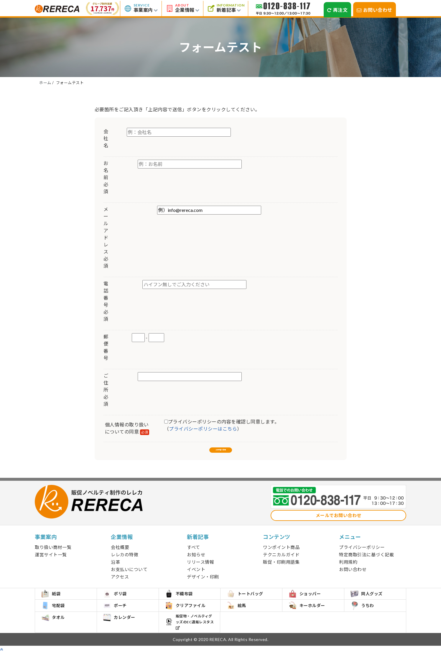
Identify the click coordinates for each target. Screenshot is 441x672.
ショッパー (308, 603)
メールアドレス (105, 237)
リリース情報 (200, 568)
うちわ (366, 621)
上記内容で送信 (220, 452)
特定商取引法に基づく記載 (366, 561)
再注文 (337, 10)
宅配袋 (57, 621)
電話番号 (105, 301)
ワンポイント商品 (281, 553)
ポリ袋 (119, 603)
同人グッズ (370, 603)
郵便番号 (105, 347)
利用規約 (348, 568)
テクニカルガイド (281, 561)
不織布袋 (183, 603)
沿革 (115, 568)
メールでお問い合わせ (338, 521)
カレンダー (123, 640)
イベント (196, 575)
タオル (57, 640)
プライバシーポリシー (362, 553)
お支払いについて (129, 575)
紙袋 (55, 603)
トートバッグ (248, 603)
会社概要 (120, 553)
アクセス (120, 583)
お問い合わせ (374, 10)
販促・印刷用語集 (281, 568)
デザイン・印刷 (203, 583)
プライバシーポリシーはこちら (203, 428)
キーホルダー (310, 621)
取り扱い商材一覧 (53, 553)
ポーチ (119, 621)
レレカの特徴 (124, 561)
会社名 (105, 138)
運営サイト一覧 (51, 561)
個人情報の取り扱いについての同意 (127, 428)
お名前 (105, 177)
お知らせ (196, 561)
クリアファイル (189, 621)
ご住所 (105, 390)
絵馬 (240, 621)
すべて (193, 553)
